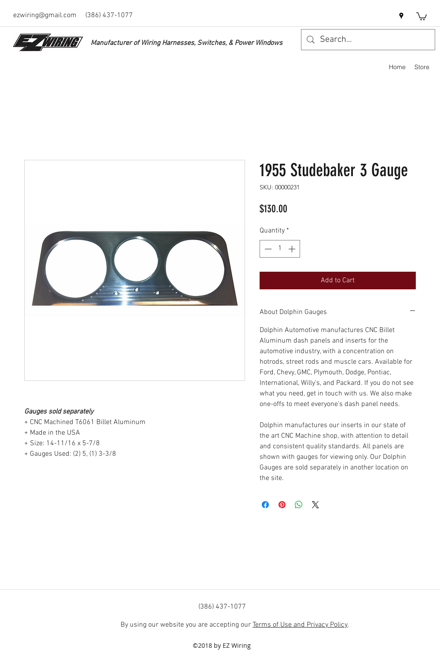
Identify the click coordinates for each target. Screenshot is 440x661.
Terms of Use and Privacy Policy (300, 624)
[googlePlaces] (401, 15)
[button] (421, 15)
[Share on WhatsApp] (298, 504)
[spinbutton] (279, 248)
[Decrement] (267, 248)
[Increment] (292, 248)
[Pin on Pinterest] (282, 504)
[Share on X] (315, 504)
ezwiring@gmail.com (45, 15)
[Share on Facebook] (265, 504)
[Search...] (368, 40)
